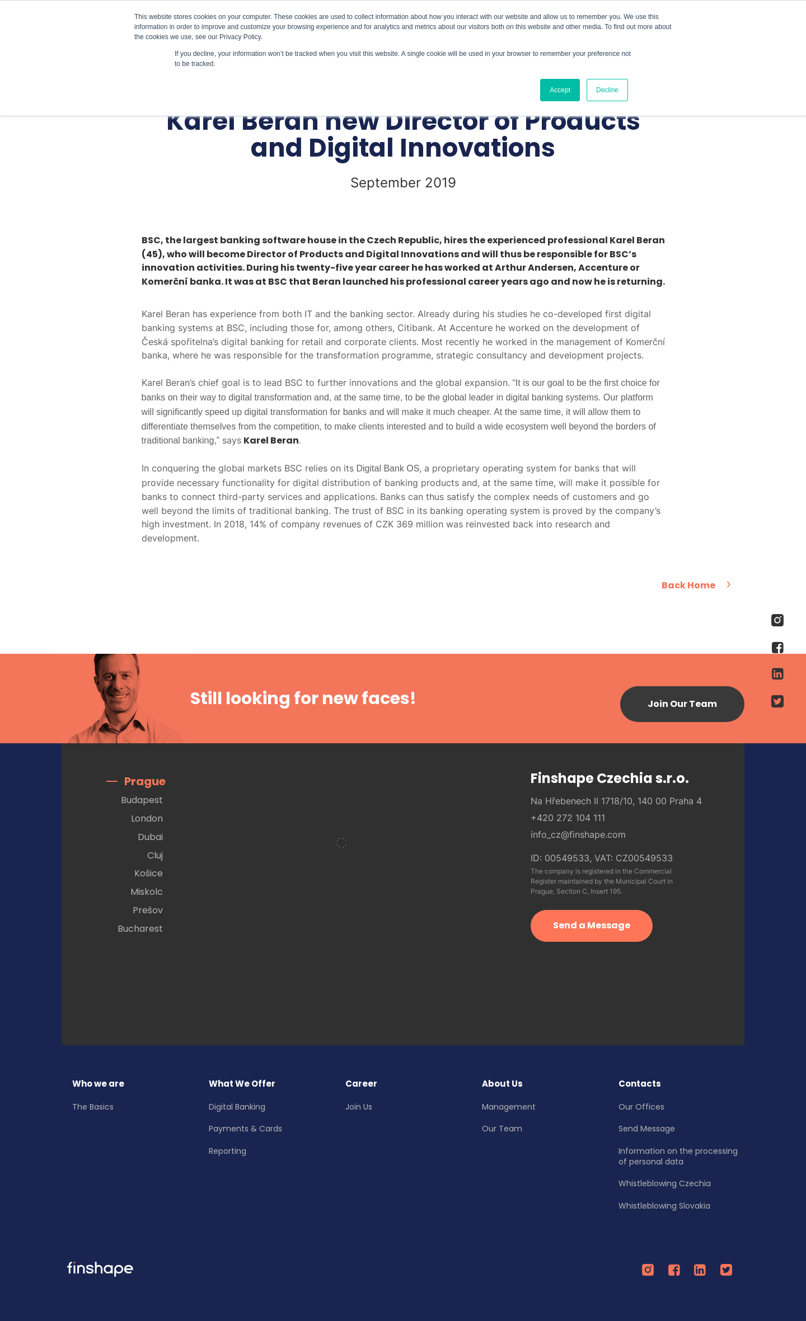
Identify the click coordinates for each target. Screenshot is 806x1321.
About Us (502, 1082)
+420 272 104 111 (568, 816)
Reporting (228, 1149)
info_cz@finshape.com (578, 832)
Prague (145, 780)
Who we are (99, 1082)
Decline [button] (607, 90)
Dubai (150, 835)
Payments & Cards (246, 1127)
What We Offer (242, 1082)
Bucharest (140, 927)
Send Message (647, 1127)
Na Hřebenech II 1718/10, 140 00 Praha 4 (616, 799)
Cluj (155, 853)
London (147, 817)
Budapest (142, 798)
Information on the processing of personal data (678, 1155)
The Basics (93, 1105)
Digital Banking (237, 1105)
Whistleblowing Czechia (665, 1182)
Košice (148, 872)
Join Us (359, 1105)
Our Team (502, 1127)
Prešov (148, 909)
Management (509, 1105)
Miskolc (146, 890)
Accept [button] (560, 90)
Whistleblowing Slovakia (665, 1204)
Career (362, 1082)
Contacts (640, 1082)
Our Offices (642, 1105)
